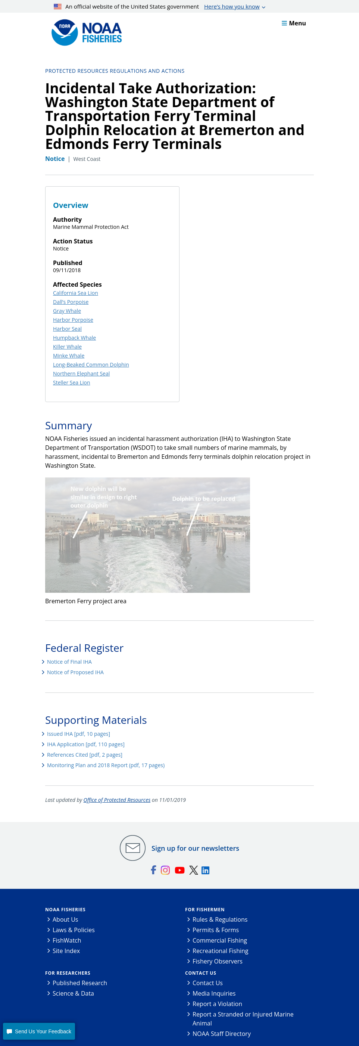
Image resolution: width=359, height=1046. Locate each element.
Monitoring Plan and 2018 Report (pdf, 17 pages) (106, 765)
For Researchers (67, 973)
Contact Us (200, 973)
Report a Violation (217, 1004)
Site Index (66, 951)
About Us (65, 919)
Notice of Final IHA (69, 661)
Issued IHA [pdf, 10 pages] (78, 733)
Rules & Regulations (220, 919)
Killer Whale (67, 346)
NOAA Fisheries (65, 909)
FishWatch (67, 940)
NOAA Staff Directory (222, 1034)
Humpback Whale (74, 337)
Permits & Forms (216, 930)
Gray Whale (67, 310)
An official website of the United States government (157, 6)
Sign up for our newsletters (195, 848)
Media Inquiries (214, 993)
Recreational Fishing (220, 951)
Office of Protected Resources (117, 799)
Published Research (80, 983)
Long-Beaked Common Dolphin (91, 364)
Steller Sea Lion (71, 382)
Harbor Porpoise (73, 319)
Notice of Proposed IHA (75, 672)
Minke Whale (68, 355)
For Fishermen (205, 909)
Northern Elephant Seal (81, 373)
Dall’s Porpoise (70, 301)
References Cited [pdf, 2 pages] (84, 754)
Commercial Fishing (220, 940)
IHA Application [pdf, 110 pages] (86, 744)
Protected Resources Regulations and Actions (115, 70)
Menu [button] (294, 23)
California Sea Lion (75, 292)
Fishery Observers (218, 961)
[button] (39, 1031)
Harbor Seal (67, 328)
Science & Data (73, 993)
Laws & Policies (74, 930)
